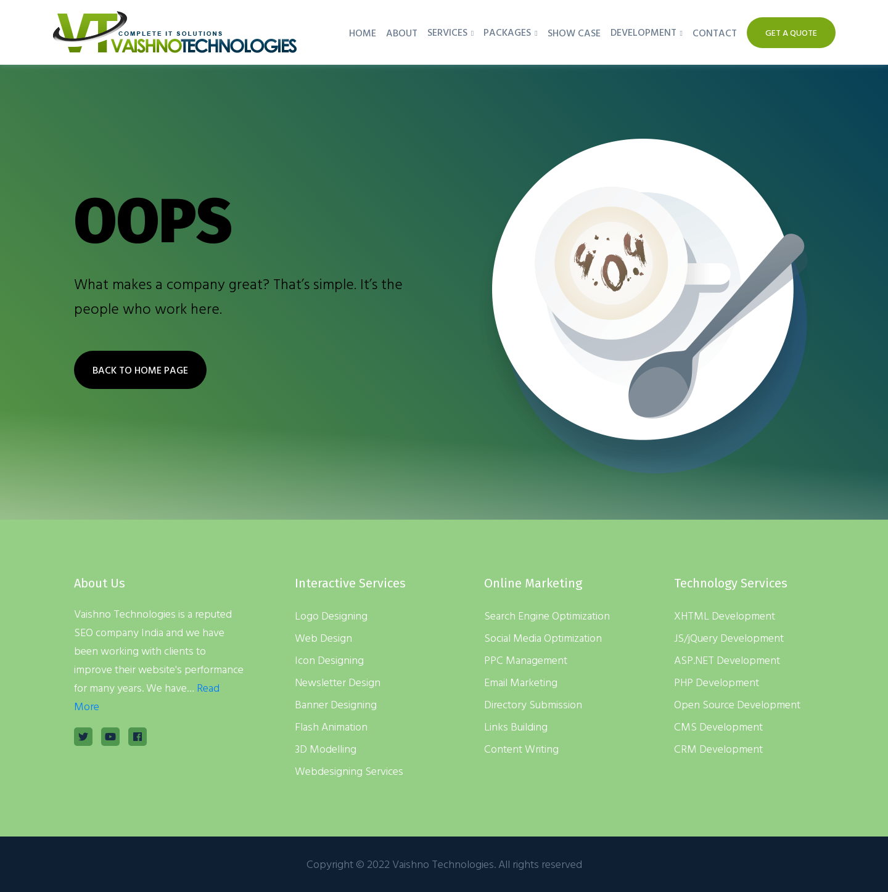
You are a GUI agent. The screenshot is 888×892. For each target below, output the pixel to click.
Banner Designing (336, 704)
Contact (715, 32)
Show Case (574, 32)
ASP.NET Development (727, 660)
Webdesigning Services (349, 771)
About (401, 32)
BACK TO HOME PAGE (140, 369)
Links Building (516, 726)
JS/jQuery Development (729, 637)
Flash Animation (331, 726)
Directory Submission (533, 704)
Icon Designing (329, 660)
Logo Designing (331, 615)
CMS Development (718, 726)
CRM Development (718, 748)
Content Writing (521, 748)
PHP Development (716, 682)
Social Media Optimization (543, 637)
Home (362, 32)
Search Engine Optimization (547, 615)
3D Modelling (325, 748)
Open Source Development (737, 704)
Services (447, 32)
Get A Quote (791, 32)
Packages (507, 32)
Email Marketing (520, 682)
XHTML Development (724, 615)
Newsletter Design (337, 682)
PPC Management (525, 660)
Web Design (323, 637)
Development (643, 32)
